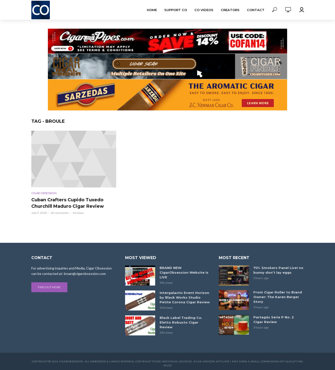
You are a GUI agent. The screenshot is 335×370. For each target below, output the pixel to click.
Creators (230, 10)
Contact (255, 10)
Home (152, 10)
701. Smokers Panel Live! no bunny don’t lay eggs (278, 270)
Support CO (175, 10)
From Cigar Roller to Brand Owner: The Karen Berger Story (277, 297)
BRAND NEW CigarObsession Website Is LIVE (184, 272)
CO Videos (203, 10)
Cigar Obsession (43, 193)
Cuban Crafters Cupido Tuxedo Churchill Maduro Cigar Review (67, 203)
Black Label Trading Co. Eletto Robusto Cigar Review (181, 322)
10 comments (59, 213)
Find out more (49, 287)
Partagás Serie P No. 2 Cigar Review (273, 319)
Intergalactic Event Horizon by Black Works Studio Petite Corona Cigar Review (185, 297)
